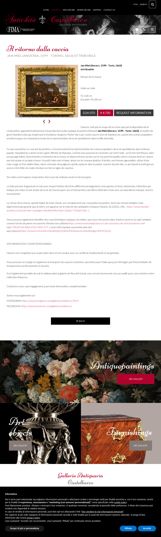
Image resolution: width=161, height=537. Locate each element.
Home (46, 10)
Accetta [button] (147, 528)
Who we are (69, 10)
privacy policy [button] (33, 518)
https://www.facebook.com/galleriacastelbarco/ (46, 306)
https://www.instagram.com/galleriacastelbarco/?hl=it (50, 300)
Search (148, 5)
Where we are (84, 10)
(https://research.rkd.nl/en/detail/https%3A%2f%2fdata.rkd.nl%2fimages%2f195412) (65, 230)
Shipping (97, 10)
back (80, 321)
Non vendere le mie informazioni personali (102, 511)
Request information (134, 113)
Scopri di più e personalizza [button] (24, 528)
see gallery (137, 379)
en (135, 4)
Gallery (56, 10)
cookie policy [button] (120, 502)
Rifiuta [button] (128, 528)
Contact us (109, 10)
